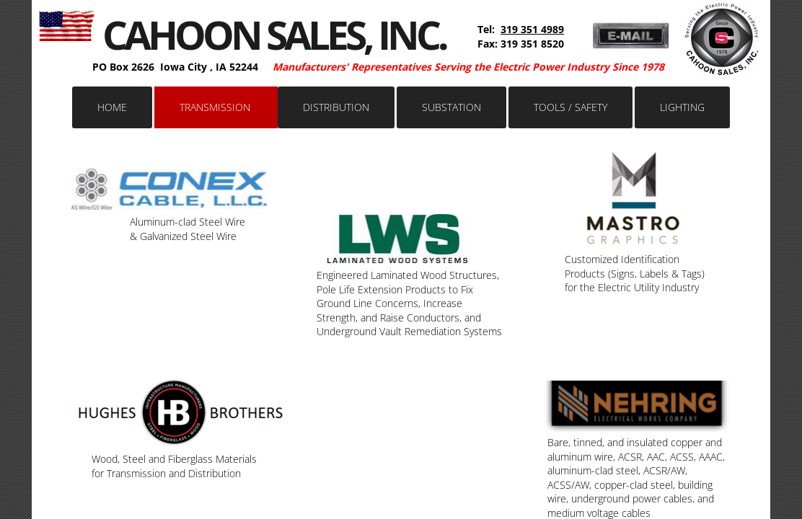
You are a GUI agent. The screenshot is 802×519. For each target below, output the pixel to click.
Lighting (682, 107)
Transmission (215, 107)
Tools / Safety (570, 107)
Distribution (336, 107)
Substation (451, 107)
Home (112, 107)
